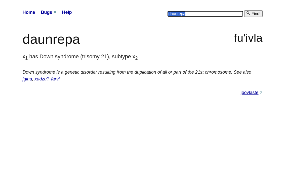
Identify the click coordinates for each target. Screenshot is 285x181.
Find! (253, 13)
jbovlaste (249, 92)
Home (29, 12)
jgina (27, 78)
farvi (55, 78)
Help (67, 12)
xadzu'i (42, 78)
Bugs (46, 12)
